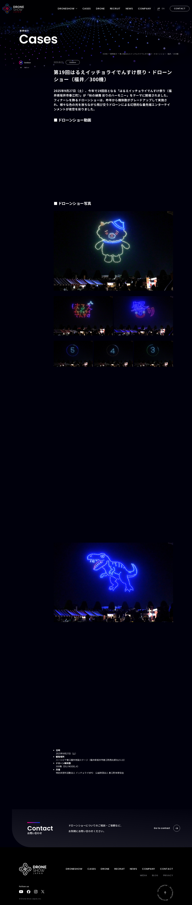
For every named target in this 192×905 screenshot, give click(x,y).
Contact (166, 868)
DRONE (100, 8)
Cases (86, 8)
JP (158, 8)
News (129, 8)
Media (143, 875)
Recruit (115, 8)
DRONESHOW (74, 868)
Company (144, 8)
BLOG (155, 875)
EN (163, 8)
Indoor (24, 67)
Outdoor (25, 63)
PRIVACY (168, 875)
